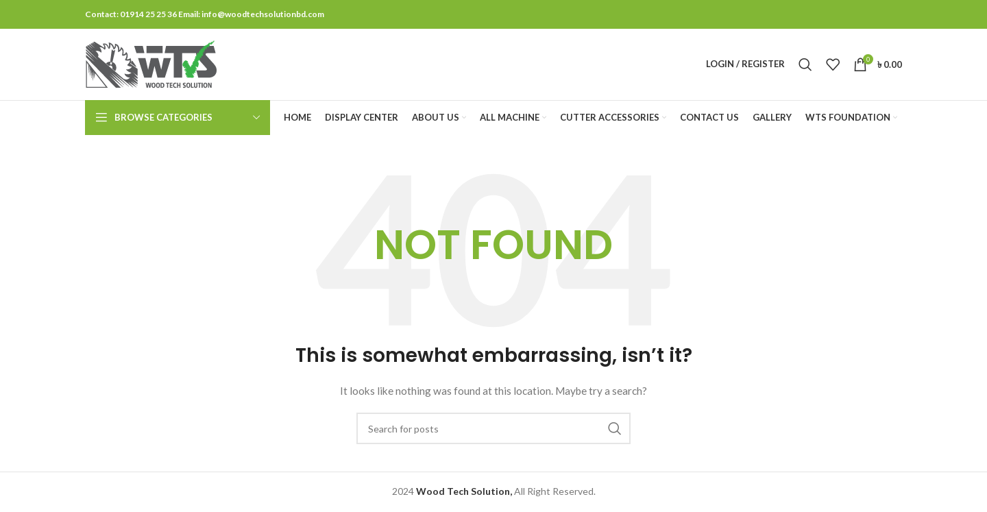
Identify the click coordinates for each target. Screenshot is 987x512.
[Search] (805, 64)
